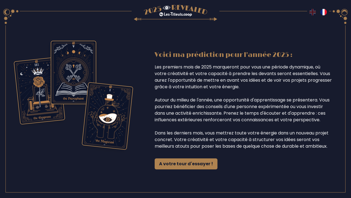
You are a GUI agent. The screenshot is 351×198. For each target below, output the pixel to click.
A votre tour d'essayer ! (186, 164)
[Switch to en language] (312, 12)
